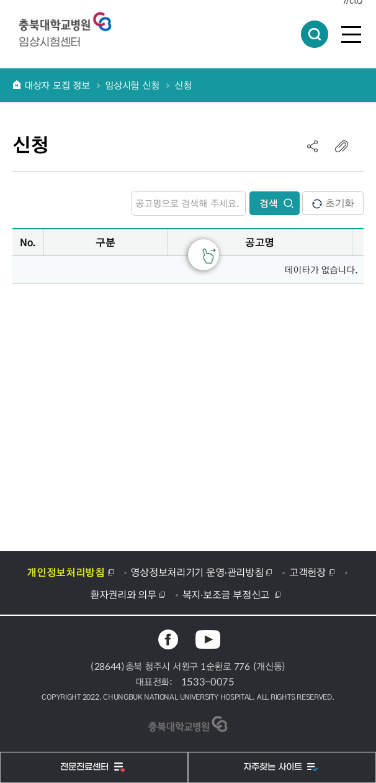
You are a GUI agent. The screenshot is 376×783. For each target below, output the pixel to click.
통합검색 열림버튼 (314, 34)
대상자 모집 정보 (56, 85)
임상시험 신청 (132, 85)
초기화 (332, 203)
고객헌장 (307, 572)
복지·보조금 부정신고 (227, 594)
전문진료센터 (85, 767)
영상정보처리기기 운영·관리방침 (196, 572)
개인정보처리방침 (65, 572)
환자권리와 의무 (123, 594)
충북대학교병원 (71, 22)
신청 (182, 85)
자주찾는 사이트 (273, 767)
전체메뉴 (351, 34)
